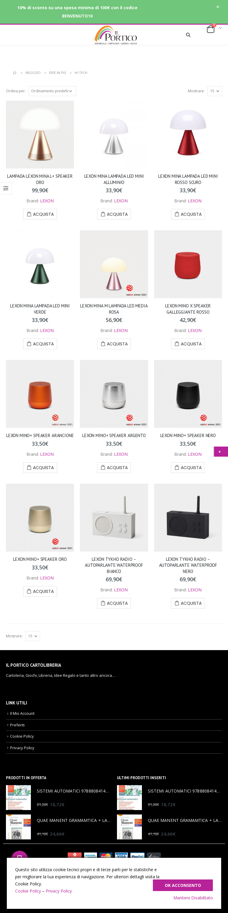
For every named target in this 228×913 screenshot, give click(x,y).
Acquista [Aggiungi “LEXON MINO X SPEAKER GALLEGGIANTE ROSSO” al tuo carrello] (191, 344)
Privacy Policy (22, 747)
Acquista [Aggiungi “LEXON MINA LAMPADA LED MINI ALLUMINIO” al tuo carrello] (117, 214)
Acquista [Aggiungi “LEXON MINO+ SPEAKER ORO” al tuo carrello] (43, 591)
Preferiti (17, 725)
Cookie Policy (22, 736)
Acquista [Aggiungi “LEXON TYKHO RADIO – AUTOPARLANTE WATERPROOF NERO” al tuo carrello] (191, 603)
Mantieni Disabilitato (193, 898)
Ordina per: (16, 90)
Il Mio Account (22, 713)
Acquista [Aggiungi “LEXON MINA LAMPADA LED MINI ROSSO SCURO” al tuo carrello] (191, 214)
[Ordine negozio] (52, 91)
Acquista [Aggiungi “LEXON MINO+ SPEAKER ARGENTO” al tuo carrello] (117, 468)
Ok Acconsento (183, 885)
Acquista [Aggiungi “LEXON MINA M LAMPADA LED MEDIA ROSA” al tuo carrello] (117, 344)
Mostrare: (196, 90)
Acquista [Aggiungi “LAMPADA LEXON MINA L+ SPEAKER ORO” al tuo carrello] (43, 214)
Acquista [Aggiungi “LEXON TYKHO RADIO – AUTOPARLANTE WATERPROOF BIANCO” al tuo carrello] (117, 603)
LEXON (47, 201)
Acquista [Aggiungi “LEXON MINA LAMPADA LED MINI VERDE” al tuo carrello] (43, 344)
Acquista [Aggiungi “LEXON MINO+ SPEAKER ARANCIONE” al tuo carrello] (43, 468)
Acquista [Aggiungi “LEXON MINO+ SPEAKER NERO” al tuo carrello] (191, 468)
